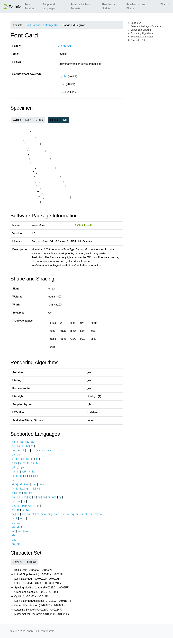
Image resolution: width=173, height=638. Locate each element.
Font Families (29, 6)
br (27, 446)
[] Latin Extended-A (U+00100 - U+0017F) (36, 578)
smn (56, 514)
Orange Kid (51, 25)
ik (26, 475)
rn (18, 509)
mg (14, 492)
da (13, 454)
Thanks (165, 4)
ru (23, 509)
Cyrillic (63, 76)
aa (13, 441)
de (18, 454)
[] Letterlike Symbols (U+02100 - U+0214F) (36, 609)
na (13, 497)
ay (32, 441)
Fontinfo (12, 6)
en (17, 458)
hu (33, 471)
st (86, 514)
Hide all (31, 561)
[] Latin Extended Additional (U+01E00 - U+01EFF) (41, 601)
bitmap (54, 119)
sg (28, 514)
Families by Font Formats (80, 6)
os (24, 501)
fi (12, 463)
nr (49, 497)
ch (23, 450)
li (30, 488)
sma (43, 514)
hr (18, 471)
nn (39, 497)
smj (50, 514)
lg (27, 488)
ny (60, 497)
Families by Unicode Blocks (138, 6)
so (67, 514)
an (22, 441)
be (13, 446)
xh (13, 535)
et (32, 458)
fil (16, 463)
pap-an (16, 505)
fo (24, 463)
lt (34, 488)
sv (95, 514)
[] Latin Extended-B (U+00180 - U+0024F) (36, 583)
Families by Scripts (108, 6)
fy (37, 463)
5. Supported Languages (140, 36)
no (44, 497)
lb (17, 488)
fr (28, 463)
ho (13, 471)
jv (13, 480)
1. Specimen (134, 23)
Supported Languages (49, 6)
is (34, 475)
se (18, 514)
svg (65, 119)
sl (38, 514)
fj (20, 463)
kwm (41, 484)
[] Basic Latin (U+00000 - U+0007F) (32, 570)
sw (100, 514)
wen (20, 531)
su (90, 514)
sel (23, 514)
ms (25, 492)
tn (21, 518)
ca (13, 450)
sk (33, 514)
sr (77, 514)
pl (34, 505)
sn (62, 514)
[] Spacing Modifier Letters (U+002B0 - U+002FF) (40, 587)
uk (13, 522)
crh (33, 450)
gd (13, 467)
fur (32, 463)
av (27, 441)
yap (14, 539)
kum (33, 484)
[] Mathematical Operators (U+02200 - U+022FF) (40, 614)
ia (13, 475)
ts (29, 518)
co (28, 450)
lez (22, 488)
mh (19, 492)
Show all (18, 561)
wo (26, 531)
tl (17, 518)
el (13, 458)
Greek (63, 92)
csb (44, 450)
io (29, 475)
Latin (62, 84)
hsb (23, 471)
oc (13, 501)
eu (37, 458)
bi (23, 446)
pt (38, 505)
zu (18, 543)
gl (18, 467)
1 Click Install (83, 225)
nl (34, 497)
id (17, 475)
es (27, 458)
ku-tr (26, 484)
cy (49, 450)
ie (21, 475)
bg (18, 446)
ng (29, 497)
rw (27, 509)
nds (24, 497)
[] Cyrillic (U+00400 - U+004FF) (30, 596)
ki (13, 484)
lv (38, 488)
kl (21, 484)
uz (18, 522)
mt (30, 492)
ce (18, 450)
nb (18, 497)
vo (13, 526)
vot (18, 526)
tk (13, 518)
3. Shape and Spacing (139, 29)
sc (13, 514)
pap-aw (26, 505)
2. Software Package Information (145, 26)
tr (25, 518)
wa (13, 531)
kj (17, 484)
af (18, 441)
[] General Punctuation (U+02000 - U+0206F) (38, 605)
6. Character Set (136, 40)
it (37, 475)
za (13, 543)
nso (54, 497)
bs (32, 446)
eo (22, 458)
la (13, 488)
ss (81, 514)
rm (13, 509)
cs (38, 450)
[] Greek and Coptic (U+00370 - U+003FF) (36, 592)
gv (22, 467)
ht (29, 471)
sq (72, 514)
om (18, 501)
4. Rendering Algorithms (140, 33)
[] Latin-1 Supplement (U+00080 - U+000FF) (37, 574)
